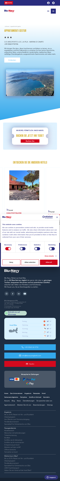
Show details (49, 256)
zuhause (7, 26)
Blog (13, 401)
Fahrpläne (23, 397)
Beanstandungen (39, 405)
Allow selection (30, 262)
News (19, 401)
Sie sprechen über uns (44, 401)
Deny (11, 262)
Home (6, 393)
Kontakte (46, 397)
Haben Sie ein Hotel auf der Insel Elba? (17, 470)
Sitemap (50, 405)
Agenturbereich (9, 405)
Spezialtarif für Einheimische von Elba (17, 424)
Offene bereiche (10, 450)
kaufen (8, 3)
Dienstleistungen (28, 401)
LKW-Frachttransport (11, 468)
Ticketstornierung (10, 435)
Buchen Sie (30, 141)
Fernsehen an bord (10, 452)
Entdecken (12, 60)
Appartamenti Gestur (15, 26)
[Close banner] (57, 217)
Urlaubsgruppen (9, 417)
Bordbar (7, 438)
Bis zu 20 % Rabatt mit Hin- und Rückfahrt (19, 415)
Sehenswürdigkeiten (11, 397)
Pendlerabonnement (11, 422)
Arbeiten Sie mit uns (24, 405)
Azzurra (7, 401)
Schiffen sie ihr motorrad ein (14, 442)
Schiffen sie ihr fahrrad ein (13, 440)
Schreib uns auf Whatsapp (12, 313)
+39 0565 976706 (11, 44)
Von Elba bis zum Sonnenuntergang (16, 419)
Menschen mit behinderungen (14, 433)
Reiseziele (36, 393)
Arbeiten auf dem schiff (12, 447)
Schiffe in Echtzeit (35, 397)
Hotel (44, 393)
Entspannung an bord (11, 445)
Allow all (49, 262)
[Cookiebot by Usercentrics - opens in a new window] (44, 217)
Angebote (27, 393)
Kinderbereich (9, 430)
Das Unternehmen (16, 393)
